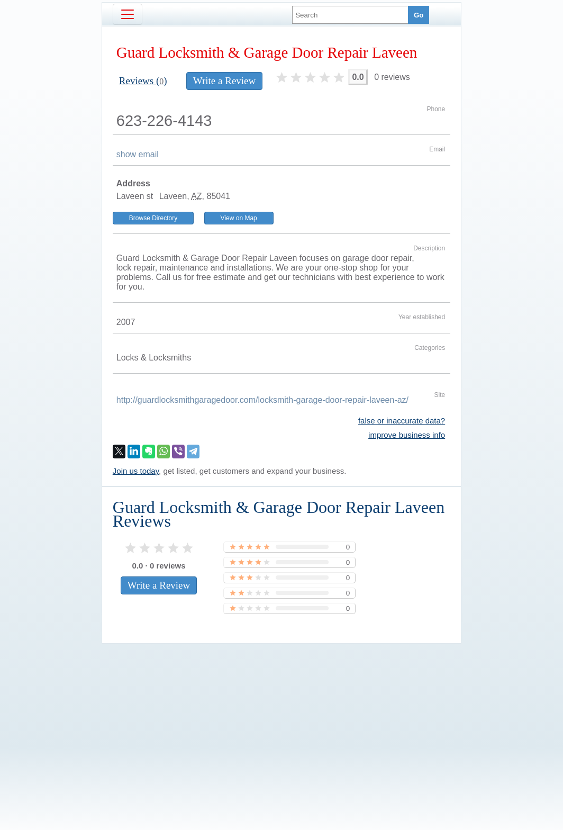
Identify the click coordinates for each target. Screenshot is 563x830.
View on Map (239, 218)
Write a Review (224, 80)
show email (137, 154)
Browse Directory (153, 218)
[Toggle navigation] (127, 14)
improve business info (406, 434)
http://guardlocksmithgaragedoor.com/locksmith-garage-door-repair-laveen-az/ (262, 399)
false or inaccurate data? (401, 420)
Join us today (136, 470)
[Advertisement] (281, 719)
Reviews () (143, 80)
